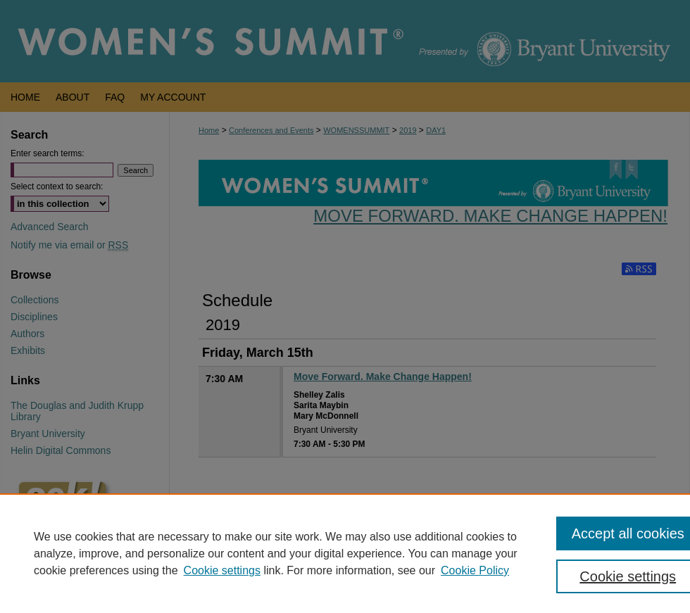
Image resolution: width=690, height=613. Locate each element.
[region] (345, 553)
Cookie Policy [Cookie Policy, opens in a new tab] (475, 570)
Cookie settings (222, 570)
